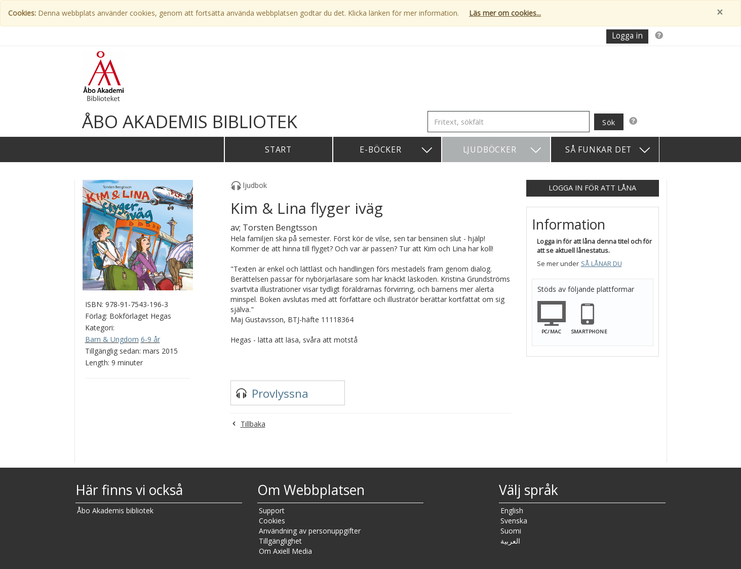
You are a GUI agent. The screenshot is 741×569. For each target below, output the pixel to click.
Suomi (510, 531)
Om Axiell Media (285, 551)
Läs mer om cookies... (505, 13)
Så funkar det (608, 150)
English (511, 510)
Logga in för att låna (592, 187)
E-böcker (396, 150)
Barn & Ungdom (112, 339)
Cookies (272, 520)
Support (272, 510)
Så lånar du (601, 263)
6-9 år (150, 339)
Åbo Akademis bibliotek (115, 510)
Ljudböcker (502, 150)
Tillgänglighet (280, 541)
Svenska (513, 520)
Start (278, 149)
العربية (510, 541)
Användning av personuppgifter (310, 531)
